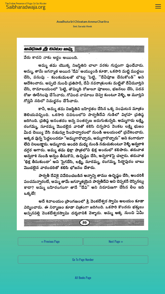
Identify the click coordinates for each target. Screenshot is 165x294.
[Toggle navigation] (158, 6)
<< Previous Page (50, 241)
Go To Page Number (83, 259)
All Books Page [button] (83, 277)
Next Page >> (116, 241)
